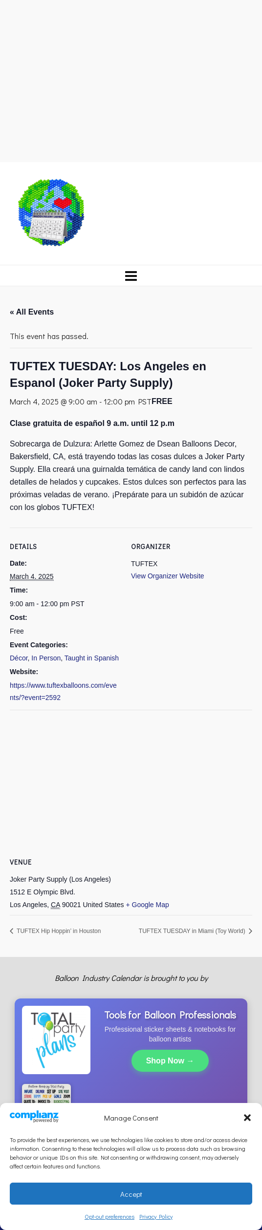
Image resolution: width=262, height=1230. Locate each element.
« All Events (32, 312)
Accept (131, 1194)
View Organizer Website (167, 576)
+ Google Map (147, 905)
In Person (46, 658)
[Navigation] (131, 275)
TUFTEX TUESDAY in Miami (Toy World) (193, 931)
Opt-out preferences (109, 1216)
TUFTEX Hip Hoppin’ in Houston (58, 931)
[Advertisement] (131, 79)
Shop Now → (170, 1061)
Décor (19, 658)
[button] (247, 1118)
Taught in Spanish (92, 658)
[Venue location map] (131, 780)
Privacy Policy (156, 1216)
